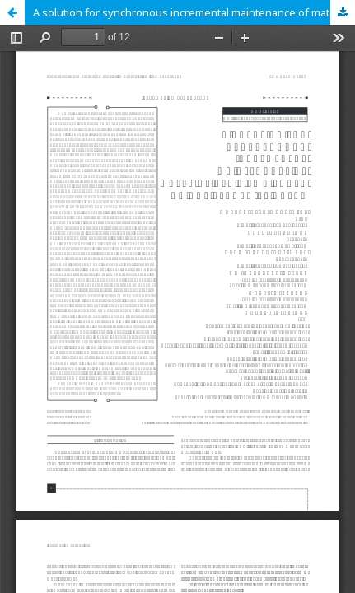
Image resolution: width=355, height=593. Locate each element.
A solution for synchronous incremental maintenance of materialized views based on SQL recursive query (194, 12)
